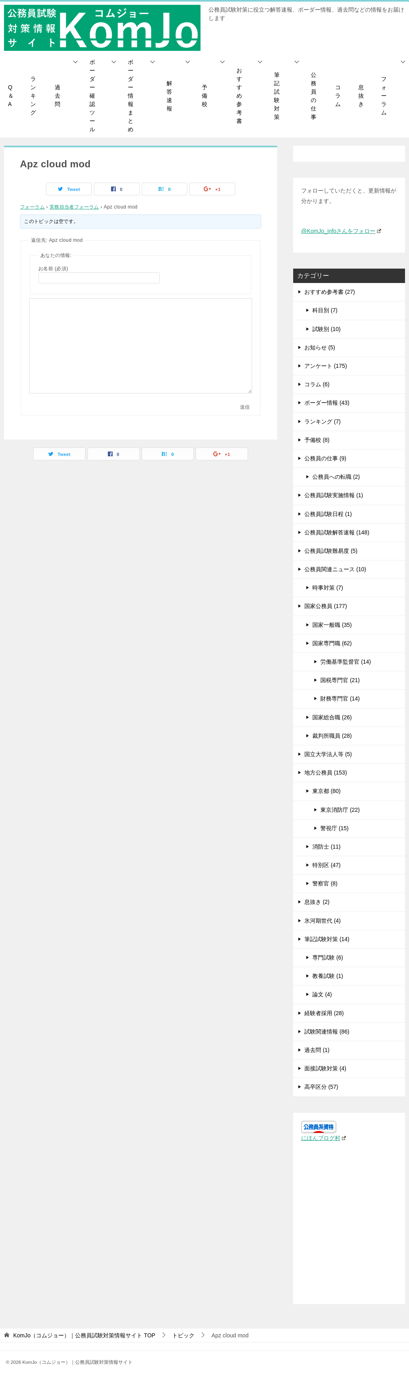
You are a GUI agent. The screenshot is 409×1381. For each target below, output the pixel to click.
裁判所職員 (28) (332, 736)
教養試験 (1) (327, 976)
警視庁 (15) (334, 828)
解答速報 (169, 96)
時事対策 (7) (327, 587)
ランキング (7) (322, 421)
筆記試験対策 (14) (326, 939)
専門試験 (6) (327, 957)
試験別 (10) (326, 329)
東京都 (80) (326, 791)
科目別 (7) (325, 310)
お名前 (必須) (53, 268)
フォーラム (384, 96)
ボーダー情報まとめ (130, 95)
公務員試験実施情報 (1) (333, 495)
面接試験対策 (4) (325, 1068)
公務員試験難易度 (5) (330, 551)
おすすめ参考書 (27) (329, 292)
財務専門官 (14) (340, 698)
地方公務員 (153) (325, 772)
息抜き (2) (317, 902)
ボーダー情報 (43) (326, 402)
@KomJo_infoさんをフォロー (341, 231)
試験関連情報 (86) (326, 1031)
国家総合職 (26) (332, 717)
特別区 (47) (326, 865)
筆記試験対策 (277, 96)
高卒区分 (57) (321, 1087)
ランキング (33, 96)
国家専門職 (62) (332, 643)
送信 (245, 407)
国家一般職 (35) (332, 625)
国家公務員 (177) (325, 606)
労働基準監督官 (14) (345, 661)
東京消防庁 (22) (340, 810)
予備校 (204, 95)
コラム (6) (317, 384)
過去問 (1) (317, 1050)
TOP (84, 1335)
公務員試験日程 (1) (328, 514)
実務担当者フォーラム (74, 207)
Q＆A (11, 95)
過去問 (57, 95)
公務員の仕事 (313, 96)
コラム (338, 95)
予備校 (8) (317, 440)
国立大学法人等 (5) (328, 754)
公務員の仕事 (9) (325, 458)
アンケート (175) (325, 366)
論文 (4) (322, 994)
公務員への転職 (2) (336, 477)
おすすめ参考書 (239, 95)
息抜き (361, 95)
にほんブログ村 (323, 1138)
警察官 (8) (325, 883)
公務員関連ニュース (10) (335, 569)
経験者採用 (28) (324, 1013)
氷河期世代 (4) (322, 920)
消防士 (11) (326, 846)
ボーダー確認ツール (92, 95)
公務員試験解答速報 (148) (336, 532)
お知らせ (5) (319, 347)
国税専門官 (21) (340, 680)
